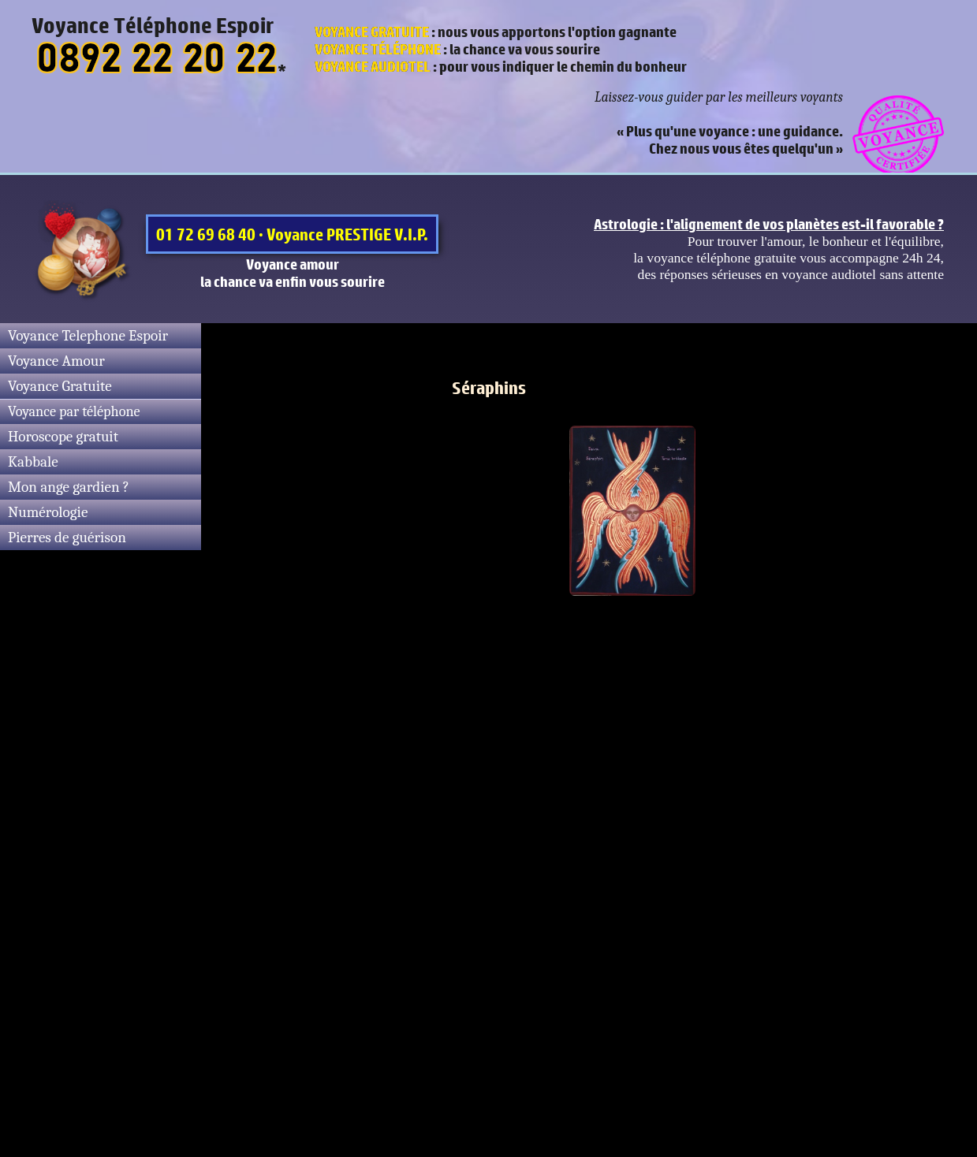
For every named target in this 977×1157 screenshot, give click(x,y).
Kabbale (33, 462)
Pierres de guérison (67, 537)
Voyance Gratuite (60, 386)
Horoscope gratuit (63, 436)
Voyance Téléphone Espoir (153, 25)
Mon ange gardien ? (68, 487)
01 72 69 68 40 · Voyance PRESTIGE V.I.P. (292, 234)
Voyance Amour (56, 361)
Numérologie (48, 512)
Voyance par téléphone (74, 412)
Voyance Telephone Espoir (88, 335)
